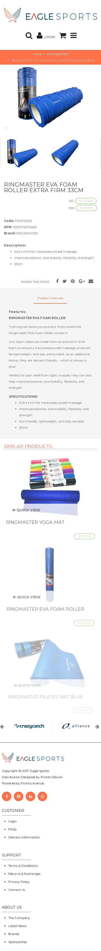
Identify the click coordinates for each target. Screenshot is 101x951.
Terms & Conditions (23, 866)
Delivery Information (24, 837)
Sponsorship (17, 942)
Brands (13, 934)
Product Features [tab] (50, 298)
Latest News (17, 926)
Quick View (27, 512)
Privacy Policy (19, 882)
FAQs (12, 829)
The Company (19, 918)
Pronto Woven (52, 777)
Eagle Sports (39, 771)
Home (37, 54)
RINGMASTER (57, 54)
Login (12, 821)
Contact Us (16, 890)
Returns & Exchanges (24, 874)
